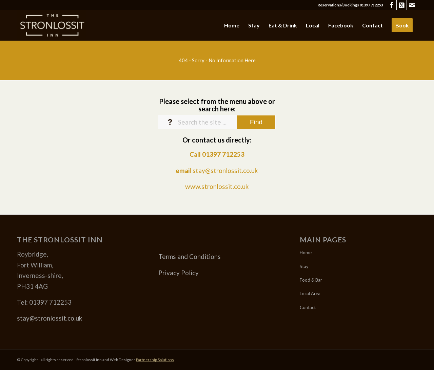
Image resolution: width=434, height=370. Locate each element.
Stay (304, 266)
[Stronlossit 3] (51, 25)
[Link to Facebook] (391, 5)
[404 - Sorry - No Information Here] (217, 60)
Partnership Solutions (155, 359)
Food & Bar (311, 280)
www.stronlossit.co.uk (217, 186)
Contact (308, 307)
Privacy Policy (178, 273)
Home (306, 252)
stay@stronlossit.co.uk (225, 170)
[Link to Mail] (412, 5)
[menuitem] (232, 25)
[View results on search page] (256, 122)
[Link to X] (402, 5)
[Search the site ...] (217, 122)
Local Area (310, 293)
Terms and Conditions (189, 256)
